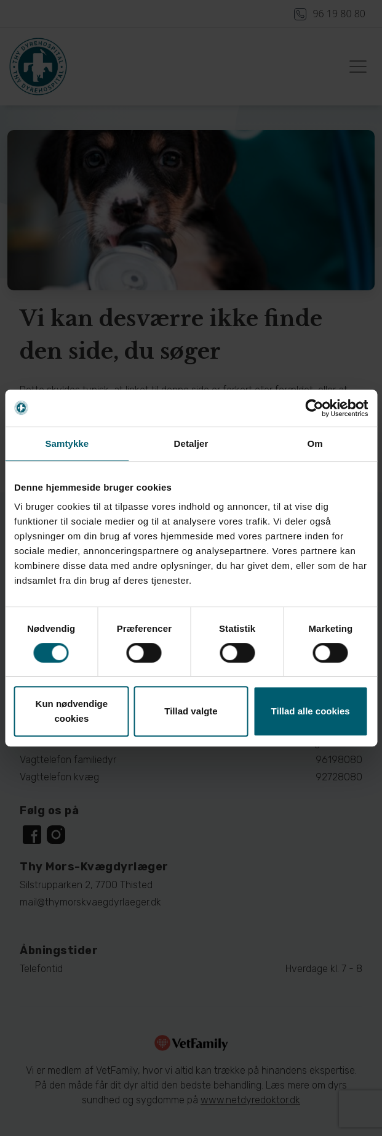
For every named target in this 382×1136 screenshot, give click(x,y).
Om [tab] (315, 443)
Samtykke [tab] (67, 443)
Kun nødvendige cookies (72, 711)
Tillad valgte (190, 711)
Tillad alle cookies (310, 711)
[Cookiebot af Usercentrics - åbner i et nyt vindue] (314, 408)
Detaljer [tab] (191, 443)
